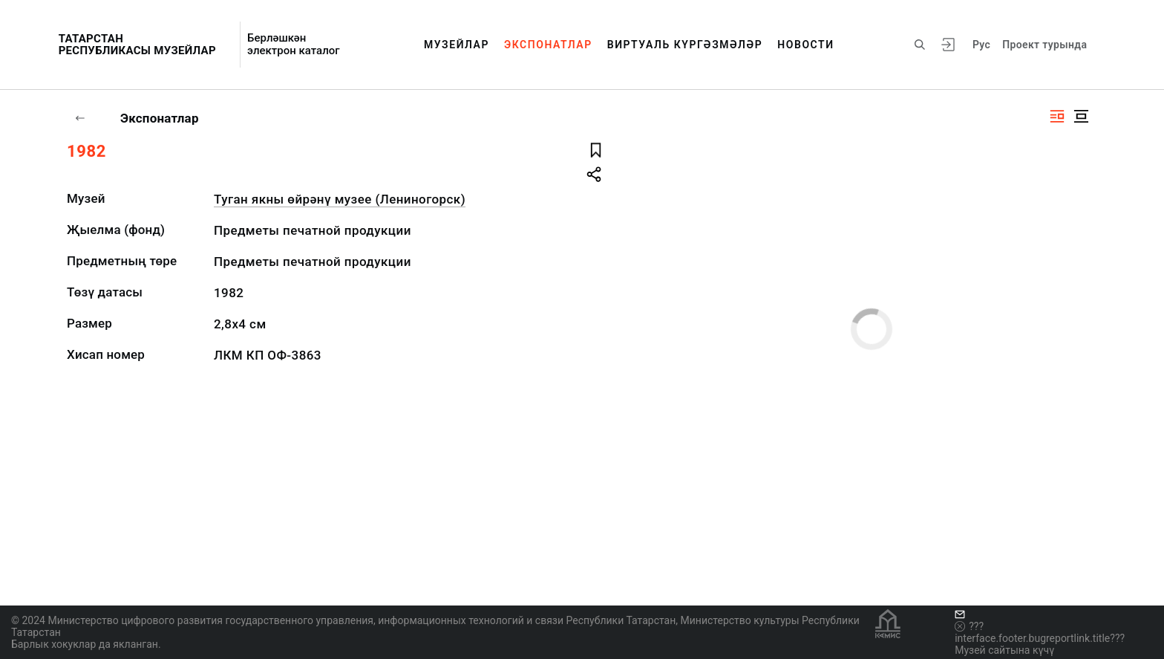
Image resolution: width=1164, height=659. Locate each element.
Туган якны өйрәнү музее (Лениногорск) (339, 199)
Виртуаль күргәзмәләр (685, 45)
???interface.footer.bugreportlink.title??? (1040, 632)
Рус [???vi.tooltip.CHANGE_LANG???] (981, 45)
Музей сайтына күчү (1004, 650)
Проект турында (1044, 45)
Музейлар (456, 45)
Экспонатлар (548, 45)
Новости (805, 45)
